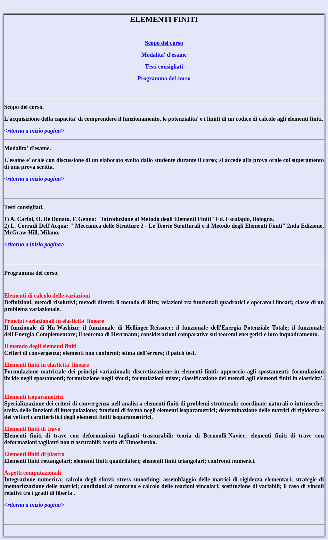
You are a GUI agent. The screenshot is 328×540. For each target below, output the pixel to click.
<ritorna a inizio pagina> (34, 130)
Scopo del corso (164, 43)
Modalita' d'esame (164, 55)
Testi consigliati (164, 66)
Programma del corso (164, 78)
